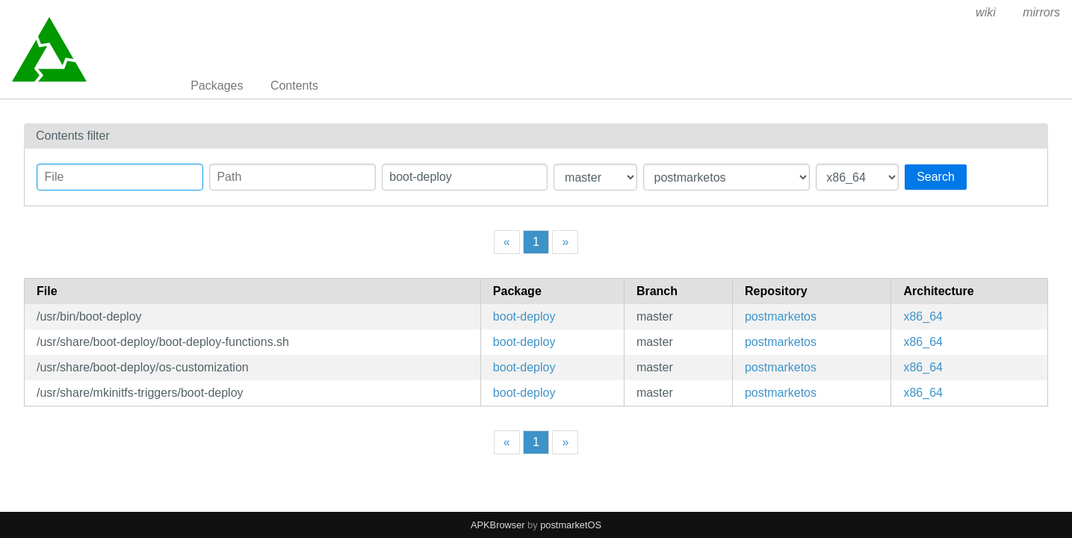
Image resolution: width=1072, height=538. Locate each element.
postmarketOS (570, 525)
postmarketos (781, 316)
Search (936, 176)
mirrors (1041, 12)
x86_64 (923, 316)
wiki (986, 12)
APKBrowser (498, 525)
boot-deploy (524, 316)
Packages (216, 85)
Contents (294, 85)
